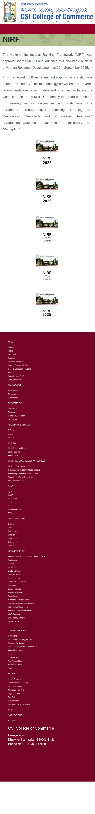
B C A (10, 434)
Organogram (13, 398)
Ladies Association (15, 679)
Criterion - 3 (12, 531)
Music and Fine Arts (16, 690)
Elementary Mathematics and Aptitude (23, 474)
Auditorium (12, 560)
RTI (9, 506)
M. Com (11, 437)
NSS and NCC (14, 658)
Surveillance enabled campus (20, 611)
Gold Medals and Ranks (17, 448)
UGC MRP (12, 499)
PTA (10, 654)
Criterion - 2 (12, 528)
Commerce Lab (14, 575)
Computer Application (16, 416)
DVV (10, 513)
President (12, 394)
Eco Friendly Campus (16, 618)
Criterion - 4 (12, 535)
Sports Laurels (14, 452)
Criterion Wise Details (16, 519)
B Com (11, 430)
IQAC (10, 492)
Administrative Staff (16, 376)
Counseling (12, 636)
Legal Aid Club (14, 694)
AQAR (10, 495)
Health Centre (13, 621)
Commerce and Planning (18, 683)
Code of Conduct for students (19, 369)
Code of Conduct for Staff (18, 365)
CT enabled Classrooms (18, 607)
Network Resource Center (18, 600)
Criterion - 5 (12, 538)
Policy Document (15, 380)
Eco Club (11, 697)
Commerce (12, 409)
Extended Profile (14, 510)
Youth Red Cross (15, 665)
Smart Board (13, 596)
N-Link (11, 567)
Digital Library (14, 571)
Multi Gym (12, 585)
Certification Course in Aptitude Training (24, 470)
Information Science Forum (19, 704)
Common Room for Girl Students (21, 603)
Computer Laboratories (17, 582)
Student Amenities (15, 593)
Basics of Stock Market (17, 466)
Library (11, 564)
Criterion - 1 (12, 524)
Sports (10, 668)
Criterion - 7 (12, 546)
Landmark (12, 355)
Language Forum (15, 686)
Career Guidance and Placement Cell (23, 647)
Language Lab (14, 578)
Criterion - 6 (12, 542)
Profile (10, 351)
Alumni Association (15, 650)
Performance (13, 456)
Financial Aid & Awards (17, 643)
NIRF (10, 710)
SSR (10, 502)
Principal (11, 358)
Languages (12, 419)
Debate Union (13, 701)
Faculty (11, 373)
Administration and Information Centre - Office (26, 557)
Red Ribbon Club (15, 661)
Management (13, 391)
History (11, 347)
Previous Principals (15, 362)
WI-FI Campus (14, 614)
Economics (12, 412)
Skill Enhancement (15, 481)
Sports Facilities (14, 589)
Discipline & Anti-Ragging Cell (20, 639)
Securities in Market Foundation (20, 477)
